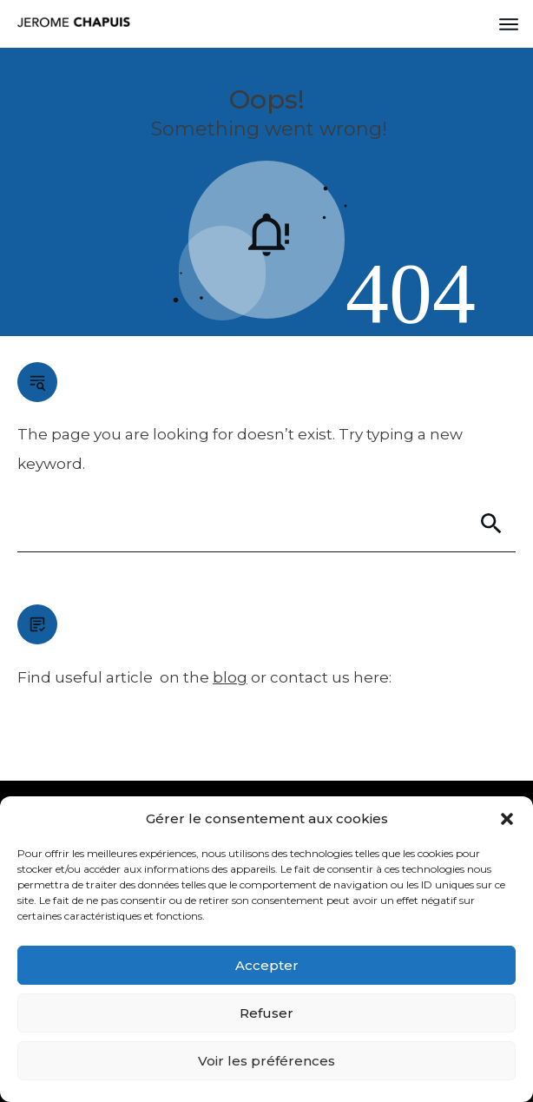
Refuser (266, 1013)
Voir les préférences (266, 1061)
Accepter (267, 965)
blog (230, 677)
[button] (507, 819)
